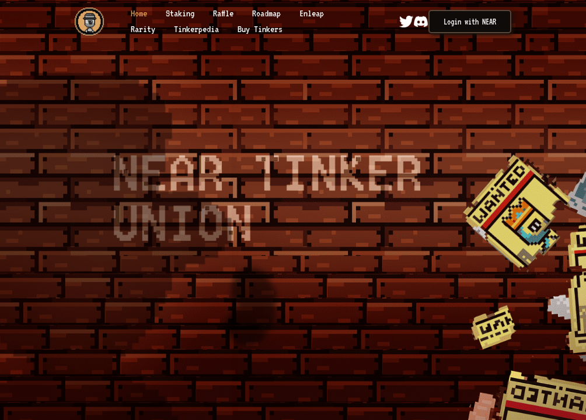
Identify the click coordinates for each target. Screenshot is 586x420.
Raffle (225, 13)
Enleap (311, 13)
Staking (182, 13)
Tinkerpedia (198, 29)
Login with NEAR (470, 21)
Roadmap (268, 13)
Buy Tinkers (260, 29)
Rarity (145, 29)
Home (141, 13)
